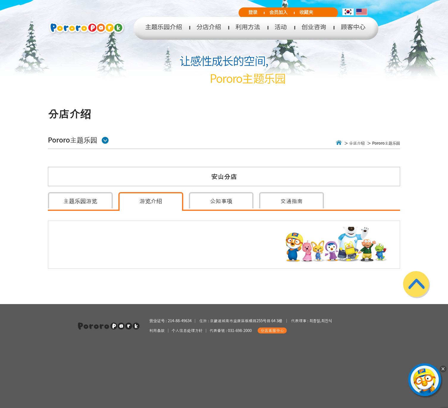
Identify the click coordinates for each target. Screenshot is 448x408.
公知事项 (221, 201)
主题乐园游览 (80, 201)
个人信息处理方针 (187, 330)
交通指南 (292, 201)
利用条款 (157, 330)
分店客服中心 (272, 330)
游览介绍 (151, 201)
